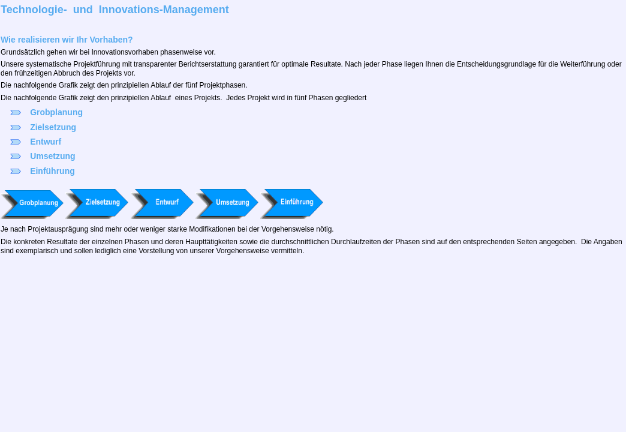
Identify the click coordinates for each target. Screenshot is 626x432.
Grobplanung (56, 112)
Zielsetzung (53, 127)
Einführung (52, 171)
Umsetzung (52, 156)
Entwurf (45, 141)
